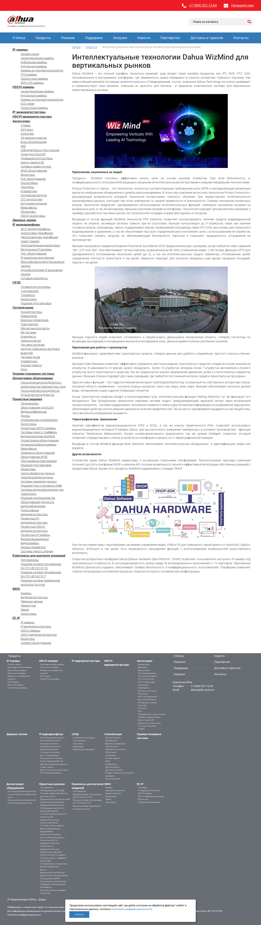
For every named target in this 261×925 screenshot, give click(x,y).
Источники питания (34, 203)
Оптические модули (34, 195)
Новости (143, 38)
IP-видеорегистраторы (28, 112)
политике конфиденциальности (131, 909)
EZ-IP (16, 618)
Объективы (28, 211)
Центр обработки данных (38, 473)
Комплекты (28, 336)
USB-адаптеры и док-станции (40, 150)
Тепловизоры (30, 403)
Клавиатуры (29, 361)
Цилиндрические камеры (37, 58)
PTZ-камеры (29, 74)
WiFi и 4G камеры (32, 82)
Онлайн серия (30, 54)
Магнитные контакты (35, 328)
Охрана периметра (33, 547)
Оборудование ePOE (34, 456)
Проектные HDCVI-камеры (38, 428)
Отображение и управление (39, 420)
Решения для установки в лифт (41, 485)
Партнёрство (170, 38)
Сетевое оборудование (36, 643)
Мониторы (28, 174)
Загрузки (120, 38)
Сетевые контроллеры (36, 286)
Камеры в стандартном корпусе (42, 70)
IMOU (16, 589)
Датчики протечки (33, 344)
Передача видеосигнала (37, 477)
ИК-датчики (28, 332)
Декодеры (27, 187)
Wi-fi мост (27, 129)
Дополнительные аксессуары (40, 245)
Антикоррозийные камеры (38, 444)
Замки (25, 609)
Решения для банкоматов (38, 498)
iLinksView (27, 133)
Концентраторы (31, 312)
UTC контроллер (31, 199)
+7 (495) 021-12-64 (203, 5)
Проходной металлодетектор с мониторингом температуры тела (22, 794)
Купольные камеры (34, 66)
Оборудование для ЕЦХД (37, 407)
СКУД (16, 282)
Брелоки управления (35, 320)
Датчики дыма (30, 357)
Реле (24, 369)
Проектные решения (27, 399)
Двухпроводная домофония (39, 237)
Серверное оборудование (38, 452)
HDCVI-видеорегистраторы (32, 116)
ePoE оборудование (34, 170)
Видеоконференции (34, 411)
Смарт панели (30, 241)
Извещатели (29, 316)
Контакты (241, 38)
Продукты (43, 38)
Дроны (25, 415)
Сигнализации (22, 307)
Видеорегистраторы (34, 597)
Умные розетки (31, 340)
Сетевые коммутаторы (36, 166)
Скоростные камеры (34, 78)
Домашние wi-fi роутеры (37, 158)
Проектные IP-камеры (35, 535)
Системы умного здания (37, 551)
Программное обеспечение (39, 461)
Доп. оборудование (34, 253)
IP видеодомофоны (26, 224)
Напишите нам (242, 5)
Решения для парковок (36, 303)
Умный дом (28, 605)
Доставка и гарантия (207, 38)
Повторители (29, 324)
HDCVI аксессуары (33, 215)
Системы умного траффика (39, 432)
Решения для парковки (36, 465)
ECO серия (27, 103)
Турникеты (28, 295)
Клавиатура (29, 191)
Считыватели (30, 291)
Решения (68, 38)
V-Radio (26, 125)
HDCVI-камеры (23, 87)
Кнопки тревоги (31, 365)
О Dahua (18, 38)
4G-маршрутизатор (34, 137)
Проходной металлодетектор (40, 390)
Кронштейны (29, 183)
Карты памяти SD (32, 162)
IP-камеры (20, 50)
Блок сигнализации (34, 142)
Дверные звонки (24, 220)
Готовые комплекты (34, 278)
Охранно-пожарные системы (33, 374)
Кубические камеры (34, 62)
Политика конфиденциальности (24, 915)
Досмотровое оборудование (32, 378)
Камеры (26, 593)
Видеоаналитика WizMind (38, 436)
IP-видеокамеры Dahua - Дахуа (26, 899)
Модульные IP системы (36, 249)
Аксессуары (21, 121)
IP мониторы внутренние (37, 257)
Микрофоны (29, 207)
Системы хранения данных (39, 481)
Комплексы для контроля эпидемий (38, 555)
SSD (23, 146)
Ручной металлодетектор (37, 394)
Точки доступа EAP (33, 154)
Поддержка (94, 38)
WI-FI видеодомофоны (36, 229)
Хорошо (79, 914)
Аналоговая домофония (37, 233)
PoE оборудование (33, 178)
